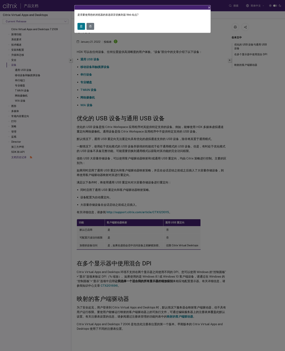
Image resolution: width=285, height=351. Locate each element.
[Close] (209, 7)
